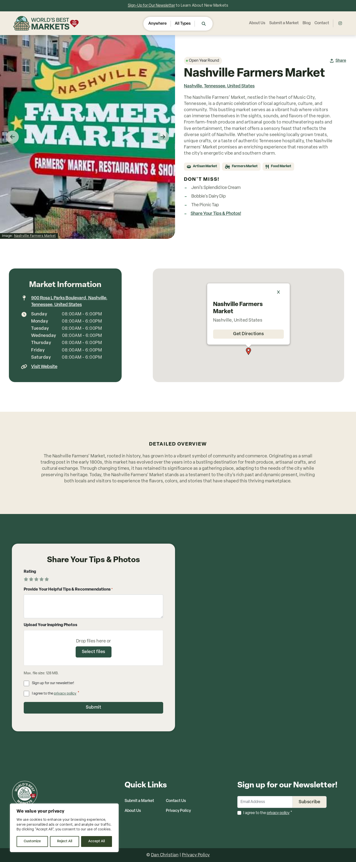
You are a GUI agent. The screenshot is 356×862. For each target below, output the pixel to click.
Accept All (96, 841)
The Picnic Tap (205, 205)
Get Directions (248, 334)
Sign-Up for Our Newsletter (151, 6)
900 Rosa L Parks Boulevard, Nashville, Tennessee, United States (69, 301)
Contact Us (176, 801)
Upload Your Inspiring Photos (50, 625)
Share (340, 60)
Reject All (64, 841)
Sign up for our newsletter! (53, 683)
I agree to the (56, 693)
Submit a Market (284, 23)
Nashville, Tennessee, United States (219, 86)
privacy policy (65, 694)
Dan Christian (165, 855)
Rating (30, 572)
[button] (248, 351)
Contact (321, 23)
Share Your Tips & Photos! (216, 213)
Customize (32, 841)
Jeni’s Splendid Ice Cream (216, 187)
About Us (257, 23)
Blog (307, 23)
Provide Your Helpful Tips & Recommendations (68, 590)
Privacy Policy (178, 811)
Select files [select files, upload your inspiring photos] (93, 652)
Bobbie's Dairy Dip (208, 196)
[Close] (281, 292)
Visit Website (44, 367)
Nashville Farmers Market (35, 236)
